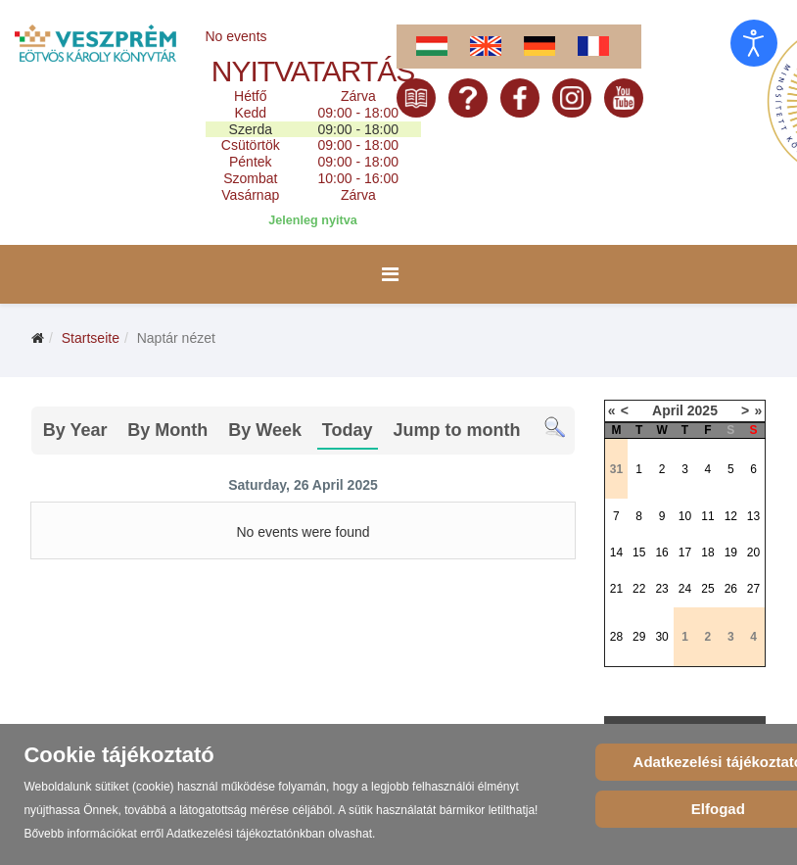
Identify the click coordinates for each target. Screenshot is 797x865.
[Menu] (390, 274)
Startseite (90, 338)
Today (347, 430)
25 (707, 589)
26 (731, 589)
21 (616, 589)
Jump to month (456, 430)
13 (753, 516)
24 (685, 589)
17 (685, 552)
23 (661, 589)
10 (685, 516)
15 (639, 552)
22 (639, 589)
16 (661, 552)
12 (731, 516)
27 (753, 589)
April (667, 410)
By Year (75, 430)
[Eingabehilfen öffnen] (753, 43)
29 (639, 637)
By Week (265, 430)
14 (616, 552)
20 (753, 552)
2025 (702, 410)
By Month (167, 430)
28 (616, 637)
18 (707, 552)
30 (661, 637)
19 (731, 552)
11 (707, 516)
